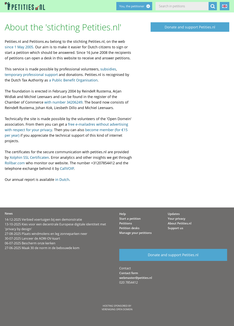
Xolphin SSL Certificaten (29, 157)
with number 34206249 (63, 102)
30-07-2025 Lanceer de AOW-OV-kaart (32, 238)
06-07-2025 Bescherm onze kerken (30, 243)
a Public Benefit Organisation (73, 80)
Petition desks (129, 228)
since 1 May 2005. (19, 47)
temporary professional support (31, 74)
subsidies (108, 69)
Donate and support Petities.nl (190, 27)
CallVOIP (67, 168)
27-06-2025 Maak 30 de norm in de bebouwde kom (42, 248)
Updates (174, 214)
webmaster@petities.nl (135, 278)
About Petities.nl (179, 223)
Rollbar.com (15, 163)
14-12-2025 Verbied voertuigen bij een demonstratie (43, 219)
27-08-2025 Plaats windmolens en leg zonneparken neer (46, 234)
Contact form (128, 273)
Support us (175, 228)
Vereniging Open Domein (117, 309)
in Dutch (62, 179)
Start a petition (130, 218)
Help (122, 214)
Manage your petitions (135, 233)
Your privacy (176, 218)
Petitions (125, 223)
